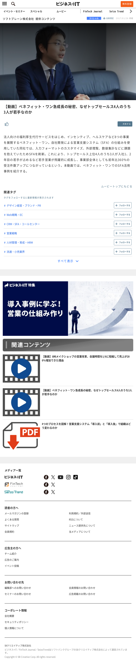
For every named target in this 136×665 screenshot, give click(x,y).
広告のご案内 (12, 559)
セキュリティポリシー (17, 622)
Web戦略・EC (15, 214)
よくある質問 (12, 519)
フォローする (124, 205)
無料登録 (127, 4)
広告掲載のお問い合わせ (82, 594)
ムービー (61, 11)
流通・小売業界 (16, 251)
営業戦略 (12, 233)
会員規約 (9, 531)
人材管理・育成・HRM (20, 242)
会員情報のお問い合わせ (82, 587)
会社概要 (9, 616)
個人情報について (14, 628)
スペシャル (36, 11)
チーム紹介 (11, 553)
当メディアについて (79, 531)
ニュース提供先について (82, 525)
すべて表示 (65, 261)
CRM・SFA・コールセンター (23, 224)
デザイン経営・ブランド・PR (24, 205)
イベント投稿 (12, 565)
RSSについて (76, 519)
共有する (127, 123)
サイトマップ (12, 525)
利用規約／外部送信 (79, 513)
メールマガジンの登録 (17, 513)
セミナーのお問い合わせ (18, 594)
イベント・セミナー (14, 11)
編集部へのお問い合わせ (18, 587)
